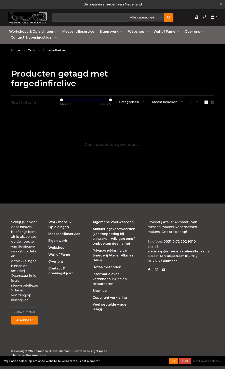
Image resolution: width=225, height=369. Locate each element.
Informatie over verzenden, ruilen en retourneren (110, 279)
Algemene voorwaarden (113, 222)
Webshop (136, 32)
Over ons (192, 32)
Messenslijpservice (78, 32)
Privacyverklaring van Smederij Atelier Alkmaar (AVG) (114, 255)
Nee (185, 360)
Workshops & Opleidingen (31, 32)
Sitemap (100, 291)
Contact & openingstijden (32, 37)
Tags (31, 50)
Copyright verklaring (110, 298)
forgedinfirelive (54, 50)
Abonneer (24, 320)
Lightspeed (99, 351)
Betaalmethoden (107, 267)
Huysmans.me (36, 355)
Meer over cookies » (207, 361)
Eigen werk (109, 32)
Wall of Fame (164, 32)
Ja (173, 360)
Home (15, 50)
